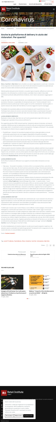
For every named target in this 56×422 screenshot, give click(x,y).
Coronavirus (4, 42)
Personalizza (9, 415)
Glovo (23, 241)
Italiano (42, 1)
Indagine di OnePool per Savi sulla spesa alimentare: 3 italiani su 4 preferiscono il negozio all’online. (13, 293)
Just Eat (33, 241)
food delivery (17, 241)
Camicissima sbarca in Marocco (17, 254)
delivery (11, 241)
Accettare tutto (28, 415)
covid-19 (6, 241)
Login (14, 4)
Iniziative (28, 241)
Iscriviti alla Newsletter (35, 4)
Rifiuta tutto (18, 415)
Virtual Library (48, 4)
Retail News (12, 42)
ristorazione (40, 241)
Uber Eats (46, 241)
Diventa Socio (23, 4)
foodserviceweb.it (10, 233)
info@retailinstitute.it (8, 1)
